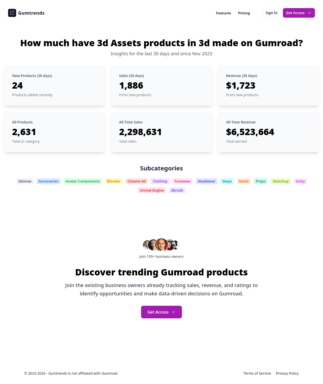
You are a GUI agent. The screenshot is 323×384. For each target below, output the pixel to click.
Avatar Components (83, 181)
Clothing (160, 181)
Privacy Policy (287, 373)
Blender (113, 181)
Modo (244, 181)
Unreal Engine (152, 190)
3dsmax (25, 181)
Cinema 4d (136, 181)
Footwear (182, 181)
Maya (227, 181)
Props (261, 181)
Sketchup (280, 181)
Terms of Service (257, 373)
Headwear (207, 181)
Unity (300, 181)
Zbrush (177, 190)
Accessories (49, 181)
